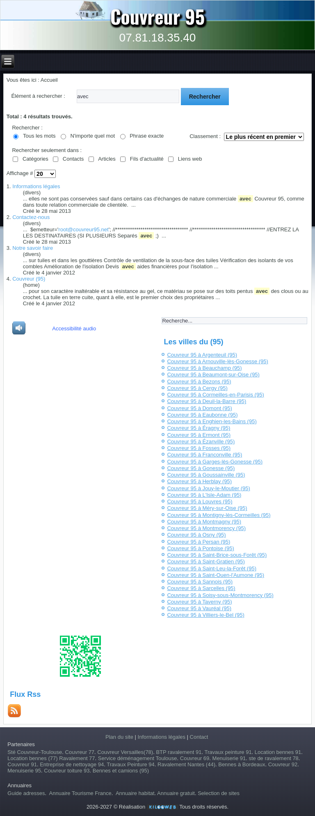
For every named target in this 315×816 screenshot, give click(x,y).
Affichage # (20, 173)
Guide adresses (26, 793)
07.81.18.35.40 (157, 37)
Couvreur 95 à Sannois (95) (200, 582)
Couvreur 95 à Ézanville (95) (201, 441)
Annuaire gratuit (176, 793)
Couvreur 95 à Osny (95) (196, 535)
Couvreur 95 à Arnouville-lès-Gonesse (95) (217, 361)
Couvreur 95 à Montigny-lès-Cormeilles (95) (218, 515)
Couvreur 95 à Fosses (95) (199, 448)
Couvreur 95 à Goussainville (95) (206, 475)
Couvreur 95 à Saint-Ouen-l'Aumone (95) (215, 575)
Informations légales (36, 186)
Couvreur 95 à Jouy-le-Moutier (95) (208, 488)
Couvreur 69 (195, 758)
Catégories (35, 159)
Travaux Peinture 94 (131, 764)
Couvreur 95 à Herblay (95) (199, 481)
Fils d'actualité (147, 159)
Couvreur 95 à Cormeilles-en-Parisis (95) (215, 395)
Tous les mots (39, 136)
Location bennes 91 (278, 752)
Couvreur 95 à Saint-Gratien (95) (205, 561)
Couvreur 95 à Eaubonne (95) (202, 415)
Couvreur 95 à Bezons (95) (199, 381)
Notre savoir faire (32, 248)
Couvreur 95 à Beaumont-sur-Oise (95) (213, 374)
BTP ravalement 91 (178, 752)
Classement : (205, 136)
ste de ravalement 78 (273, 758)
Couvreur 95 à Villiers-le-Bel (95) (205, 615)
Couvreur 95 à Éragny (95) (198, 428)
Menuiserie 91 (229, 758)
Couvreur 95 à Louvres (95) (199, 501)
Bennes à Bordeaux (241, 764)
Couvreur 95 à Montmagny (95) (204, 522)
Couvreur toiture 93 (66, 771)
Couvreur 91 (22, 764)
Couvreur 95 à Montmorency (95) (206, 528)
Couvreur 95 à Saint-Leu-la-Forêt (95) (211, 568)
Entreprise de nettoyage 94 (72, 764)
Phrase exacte (147, 136)
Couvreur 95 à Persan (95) (198, 542)
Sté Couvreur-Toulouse (34, 752)
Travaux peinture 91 (227, 752)
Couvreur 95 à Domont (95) (199, 408)
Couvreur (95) (28, 279)
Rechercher (205, 96)
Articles (107, 159)
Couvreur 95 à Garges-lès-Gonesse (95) (214, 462)
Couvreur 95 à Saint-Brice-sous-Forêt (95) (217, 555)
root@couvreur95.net (83, 229)
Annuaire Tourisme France (80, 793)
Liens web (190, 159)
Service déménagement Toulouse (137, 758)
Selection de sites (219, 793)
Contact (199, 737)
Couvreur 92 (283, 764)
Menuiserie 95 (24, 771)
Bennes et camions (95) (121, 771)
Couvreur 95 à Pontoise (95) (200, 548)
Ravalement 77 (77, 758)
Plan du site (119, 737)
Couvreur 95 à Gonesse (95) (201, 468)
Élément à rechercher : (38, 96)
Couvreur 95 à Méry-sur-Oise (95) (207, 508)
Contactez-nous (31, 217)
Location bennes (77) (33, 758)
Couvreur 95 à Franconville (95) (204, 455)
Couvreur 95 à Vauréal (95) (199, 608)
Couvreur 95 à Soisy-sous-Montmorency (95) (220, 595)
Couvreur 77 (80, 752)
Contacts (73, 159)
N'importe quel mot (92, 136)
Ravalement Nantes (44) (186, 764)
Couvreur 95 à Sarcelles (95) (201, 588)
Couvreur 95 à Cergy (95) (197, 388)
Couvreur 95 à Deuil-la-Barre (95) (206, 401)
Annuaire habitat (135, 793)
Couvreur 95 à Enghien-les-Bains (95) (211, 421)
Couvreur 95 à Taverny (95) (199, 602)
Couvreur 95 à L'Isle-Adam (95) (204, 495)
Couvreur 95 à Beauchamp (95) (204, 368)
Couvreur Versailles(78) (125, 752)
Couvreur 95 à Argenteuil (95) (202, 355)
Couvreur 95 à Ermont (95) (199, 435)
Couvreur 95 (157, 16)
